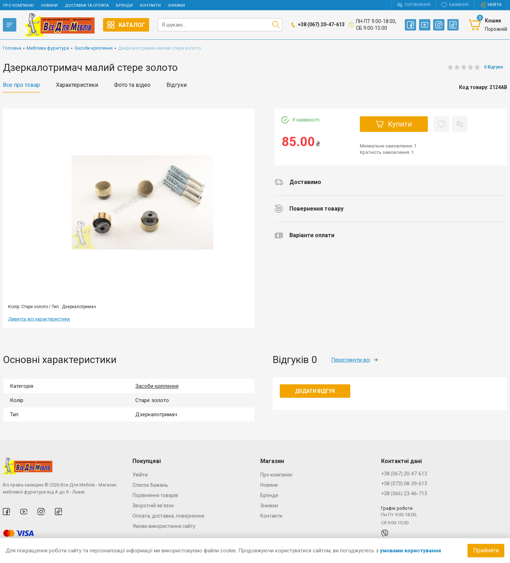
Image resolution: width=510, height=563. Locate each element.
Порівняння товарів (155, 495)
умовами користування (410, 550)
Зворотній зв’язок (153, 505)
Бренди (124, 5)
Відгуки (176, 85)
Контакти (150, 5)
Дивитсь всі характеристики (39, 319)
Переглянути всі (354, 360)
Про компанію (18, 5)
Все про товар (21, 85)
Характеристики (77, 85)
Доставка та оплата (87, 5)
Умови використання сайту (164, 526)
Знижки (176, 5)
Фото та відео (132, 85)
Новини (49, 5)
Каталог (126, 24)
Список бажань (150, 485)
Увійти (140, 475)
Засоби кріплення (156, 386)
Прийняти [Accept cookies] (486, 550)
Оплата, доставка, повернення (168, 516)
